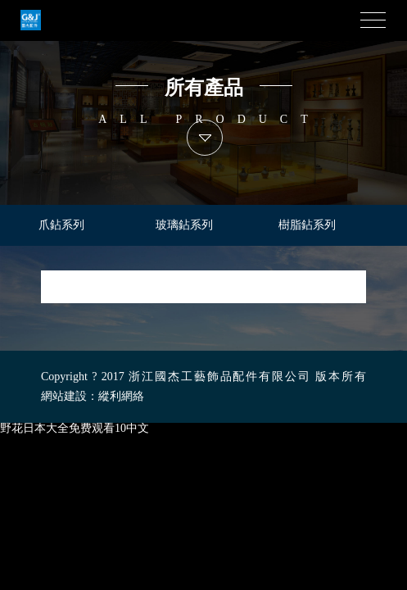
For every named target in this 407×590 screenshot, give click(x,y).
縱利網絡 (121, 396)
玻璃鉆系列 (184, 225)
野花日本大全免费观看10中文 (74, 428)
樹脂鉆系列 (307, 225)
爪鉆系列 (61, 225)
